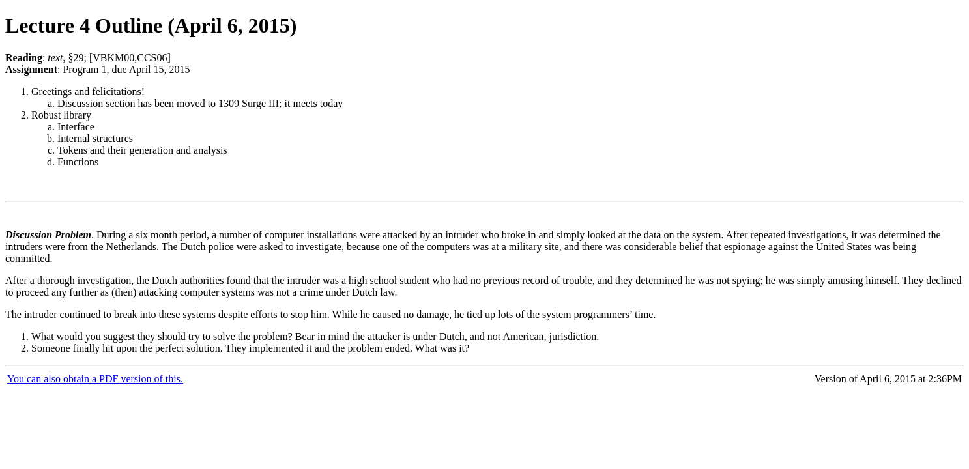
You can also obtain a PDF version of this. (95, 378)
